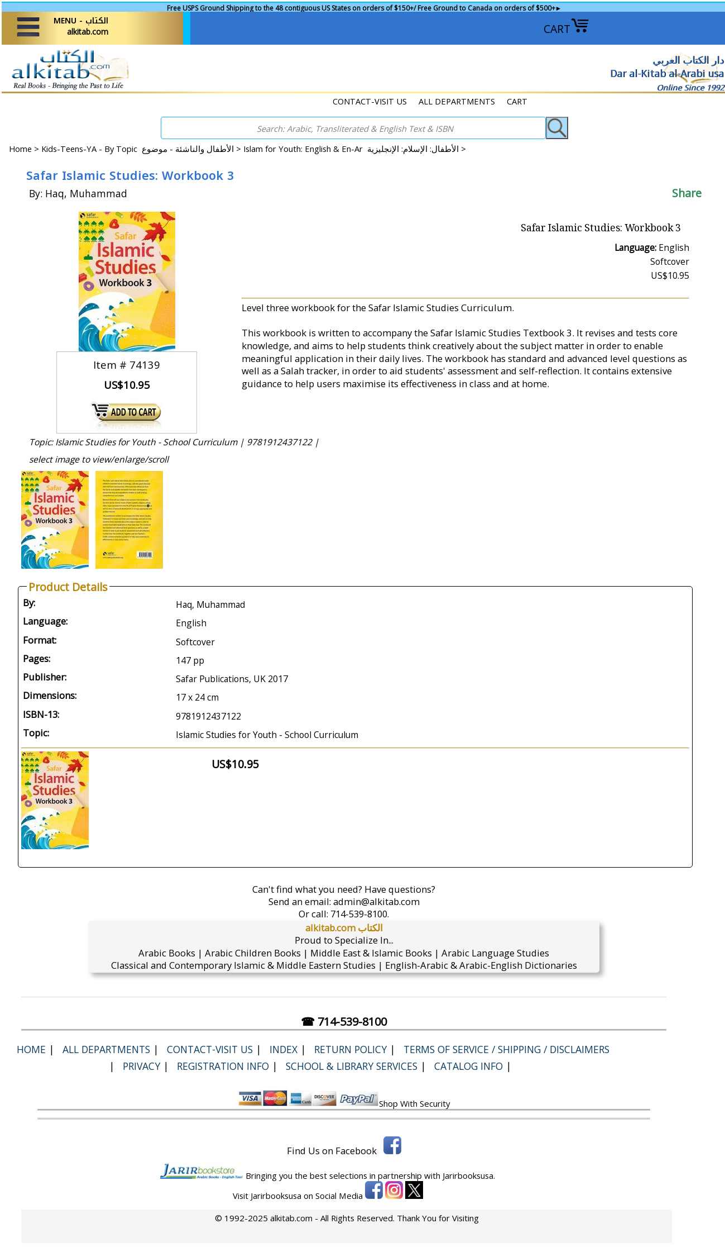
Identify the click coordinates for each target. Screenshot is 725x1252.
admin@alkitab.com (376, 901)
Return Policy (350, 1049)
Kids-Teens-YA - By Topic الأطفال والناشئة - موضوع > (142, 148)
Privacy (141, 1066)
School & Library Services (351, 1066)
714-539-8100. (359, 913)
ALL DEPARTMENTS (457, 101)
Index (283, 1049)
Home (20, 148)
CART (566, 28)
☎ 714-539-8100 (344, 1021)
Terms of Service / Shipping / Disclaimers (506, 1049)
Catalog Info (468, 1066)
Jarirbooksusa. (469, 1175)
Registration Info (223, 1066)
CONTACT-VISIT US (370, 101)
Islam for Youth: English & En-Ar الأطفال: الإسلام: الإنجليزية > (354, 148)
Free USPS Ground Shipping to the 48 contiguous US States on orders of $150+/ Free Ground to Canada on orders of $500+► (364, 8)
